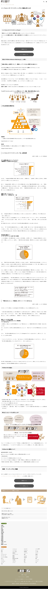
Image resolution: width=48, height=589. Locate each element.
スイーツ (36, 553)
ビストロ (25, 555)
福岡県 (2, 539)
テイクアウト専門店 (4, 557)
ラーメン (36, 550)
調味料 (14, 557)
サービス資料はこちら (24, 54)
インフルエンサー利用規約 (28, 579)
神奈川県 (2, 532)
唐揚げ (14, 555)
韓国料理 (25, 557)
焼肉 (2, 551)
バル (2, 553)
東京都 (2, 543)
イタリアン (14, 561)
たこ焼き (36, 551)
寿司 (2, 550)
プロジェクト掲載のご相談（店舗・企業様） (24, 581)
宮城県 (2, 533)
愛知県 (2, 544)
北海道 (2, 537)
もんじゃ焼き (15, 551)
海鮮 (24, 554)
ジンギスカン (3, 561)
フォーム (3, 508)
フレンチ (2, 562)
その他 (36, 557)
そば (36, 562)
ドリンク (36, 561)
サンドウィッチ (3, 555)
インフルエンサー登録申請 (19, 579)
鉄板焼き (14, 553)
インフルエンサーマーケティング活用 (10, 581)
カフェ (25, 558)
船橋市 (5, 541)
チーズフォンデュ (4, 554)
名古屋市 (5, 544)
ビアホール (25, 550)
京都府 (2, 525)
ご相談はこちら (24, 49)
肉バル (2, 558)
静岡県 (2, 540)
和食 (36, 558)
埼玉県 (2, 529)
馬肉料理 (25, 551)
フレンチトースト (15, 554)
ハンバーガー (15, 550)
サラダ (36, 555)
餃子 (24, 561)
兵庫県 (2, 536)
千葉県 (2, 541)
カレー (25, 562)
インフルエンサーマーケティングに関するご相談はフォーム (12, 476)
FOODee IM (21, 587)
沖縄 (2, 528)
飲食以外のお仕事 (15, 558)
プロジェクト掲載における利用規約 (37, 581)
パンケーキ (25, 553)
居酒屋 (36, 554)
